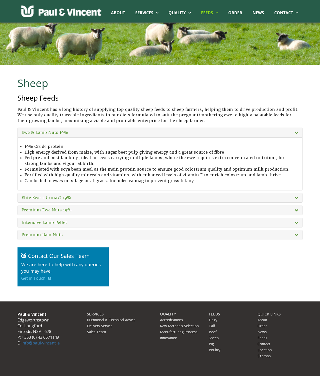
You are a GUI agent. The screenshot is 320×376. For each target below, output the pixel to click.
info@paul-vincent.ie (41, 343)
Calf (212, 325)
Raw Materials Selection (179, 325)
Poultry (214, 349)
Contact (283, 13)
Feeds (207, 13)
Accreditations (171, 319)
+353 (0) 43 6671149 (40, 337)
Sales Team (96, 331)
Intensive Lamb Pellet (44, 222)
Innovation (168, 337)
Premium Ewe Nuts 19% (47, 210)
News (258, 13)
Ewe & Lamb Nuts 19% (45, 132)
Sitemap (264, 355)
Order (235, 13)
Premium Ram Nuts (42, 235)
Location (265, 349)
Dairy (213, 319)
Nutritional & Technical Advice (111, 319)
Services (144, 13)
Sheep (214, 337)
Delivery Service (99, 325)
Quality (177, 13)
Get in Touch (33, 278)
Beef (212, 331)
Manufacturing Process (179, 331)
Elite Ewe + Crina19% (46, 198)
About (118, 13)
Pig (211, 343)
